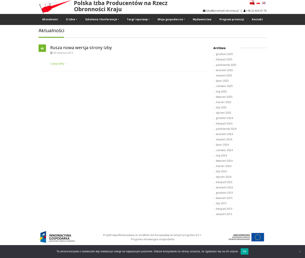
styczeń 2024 (223, 177)
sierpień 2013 (224, 214)
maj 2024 (221, 155)
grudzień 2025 (224, 54)
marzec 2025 (223, 102)
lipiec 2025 (222, 81)
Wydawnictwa (202, 19)
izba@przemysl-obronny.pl (221, 10)
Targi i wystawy (137, 19)
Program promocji (231, 19)
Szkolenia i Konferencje (101, 19)
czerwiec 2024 (224, 150)
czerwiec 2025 (224, 86)
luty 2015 (221, 203)
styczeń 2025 (223, 113)
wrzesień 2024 (224, 134)
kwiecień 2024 (224, 161)
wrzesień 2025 (224, 70)
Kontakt (257, 19)
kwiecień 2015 (224, 198)
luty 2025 (221, 107)
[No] (300, 251)
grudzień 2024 (224, 118)
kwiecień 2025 (224, 97)
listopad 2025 (224, 59)
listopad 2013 (224, 209)
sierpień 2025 (224, 75)
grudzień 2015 (224, 193)
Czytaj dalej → (58, 63)
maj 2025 (221, 91)
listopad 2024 (224, 123)
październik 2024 (226, 129)
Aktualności (50, 19)
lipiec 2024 (222, 144)
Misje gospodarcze (170, 19)
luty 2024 (221, 171)
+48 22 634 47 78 (256, 10)
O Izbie (70, 19)
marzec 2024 (223, 166)
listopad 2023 (224, 182)
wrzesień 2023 (224, 187)
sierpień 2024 (224, 139)
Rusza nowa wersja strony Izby (81, 47)
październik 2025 (226, 65)
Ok (244, 251)
